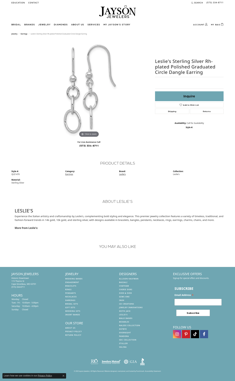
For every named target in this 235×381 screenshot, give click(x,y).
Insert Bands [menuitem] (72, 315)
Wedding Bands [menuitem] (74, 279)
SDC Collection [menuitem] (127, 340)
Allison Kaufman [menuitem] (129, 279)
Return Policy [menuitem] (73, 335)
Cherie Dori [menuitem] (125, 289)
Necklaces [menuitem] (71, 297)
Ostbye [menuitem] (123, 329)
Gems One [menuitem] (124, 297)
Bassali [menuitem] (123, 282)
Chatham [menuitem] (124, 286)
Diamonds (61, 24)
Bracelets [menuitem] (70, 286)
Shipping (172, 111)
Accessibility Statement (153, 371)
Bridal (16, 24)
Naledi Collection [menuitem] (129, 325)
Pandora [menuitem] (124, 336)
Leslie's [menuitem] (123, 315)
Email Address (184, 295)
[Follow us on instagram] (177, 334)
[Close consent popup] (63, 376)
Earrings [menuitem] (70, 300)
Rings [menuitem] (68, 289)
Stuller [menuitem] (123, 343)
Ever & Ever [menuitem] (125, 293)
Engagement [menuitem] (72, 282)
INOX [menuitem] (121, 300)
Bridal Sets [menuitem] (71, 304)
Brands (29, 24)
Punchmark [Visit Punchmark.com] (140, 371)
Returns (207, 111)
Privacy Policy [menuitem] (73, 331)
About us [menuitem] (70, 328)
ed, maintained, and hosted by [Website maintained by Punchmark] (125, 371)
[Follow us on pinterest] (186, 334)
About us (77, 24)
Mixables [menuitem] (124, 322)
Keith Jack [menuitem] (125, 311)
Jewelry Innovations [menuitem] (131, 307)
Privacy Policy (45, 375)
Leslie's (122, 174)
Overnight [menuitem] (125, 332)
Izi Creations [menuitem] (126, 304)
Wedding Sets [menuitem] (72, 311)
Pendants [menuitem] (70, 293)
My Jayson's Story (117, 24)
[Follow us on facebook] (204, 334)
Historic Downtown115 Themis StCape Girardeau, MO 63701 (23, 282)
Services (93, 24)
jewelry (14, 34)
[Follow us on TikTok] (195, 334)
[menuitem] (94, 362)
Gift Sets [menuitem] (70, 307)
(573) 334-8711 (89, 145)
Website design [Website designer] (109, 371)
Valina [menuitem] (123, 347)
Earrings (24, 34)
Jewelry (44, 24)
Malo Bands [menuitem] (126, 318)
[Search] (197, 3)
